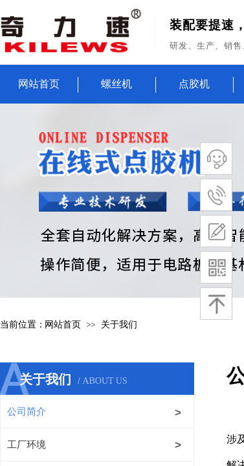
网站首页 (39, 83)
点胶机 (194, 83)
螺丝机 (116, 83)
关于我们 (119, 324)
